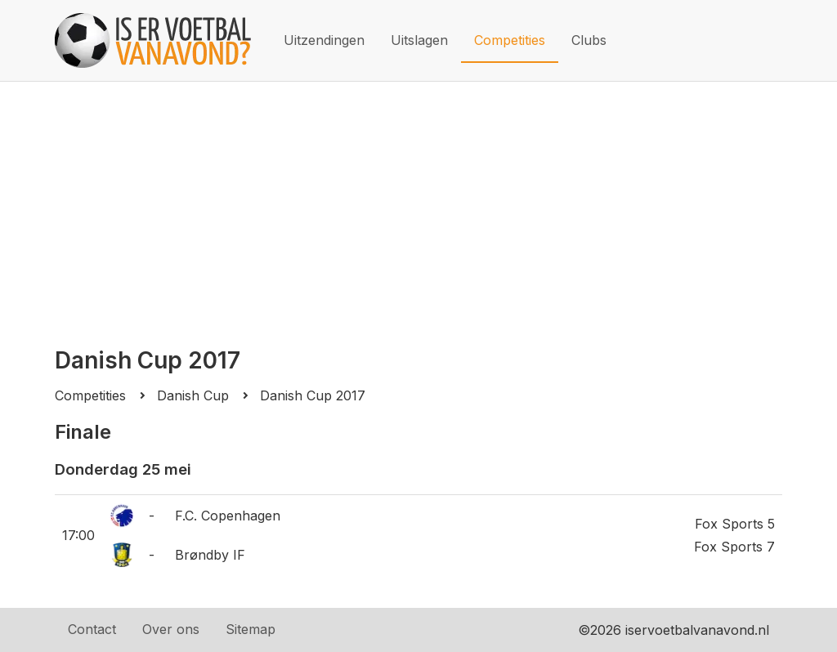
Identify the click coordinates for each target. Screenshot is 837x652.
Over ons (170, 629)
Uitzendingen (324, 40)
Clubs (588, 40)
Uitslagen (419, 40)
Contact (92, 629)
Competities (509, 40)
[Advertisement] (418, 204)
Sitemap (250, 629)
